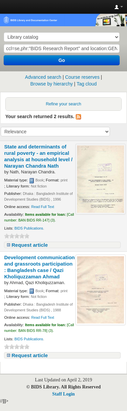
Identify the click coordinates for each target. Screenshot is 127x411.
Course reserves (82, 77)
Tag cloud (87, 84)
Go (61, 60)
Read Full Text (42, 207)
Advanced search (43, 77)
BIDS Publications (28, 228)
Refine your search (63, 104)
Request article (29, 245)
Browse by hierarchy (51, 84)
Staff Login (63, 394)
